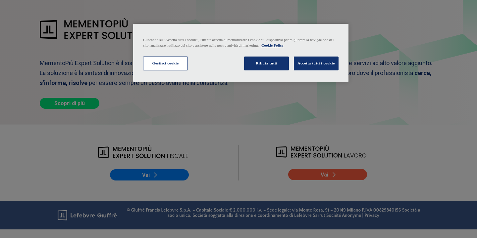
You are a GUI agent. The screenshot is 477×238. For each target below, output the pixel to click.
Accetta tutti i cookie (316, 63)
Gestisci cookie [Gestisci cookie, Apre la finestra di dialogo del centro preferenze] (165, 63)
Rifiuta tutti (266, 63)
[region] (240, 53)
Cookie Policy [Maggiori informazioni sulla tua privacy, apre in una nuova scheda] (272, 45)
